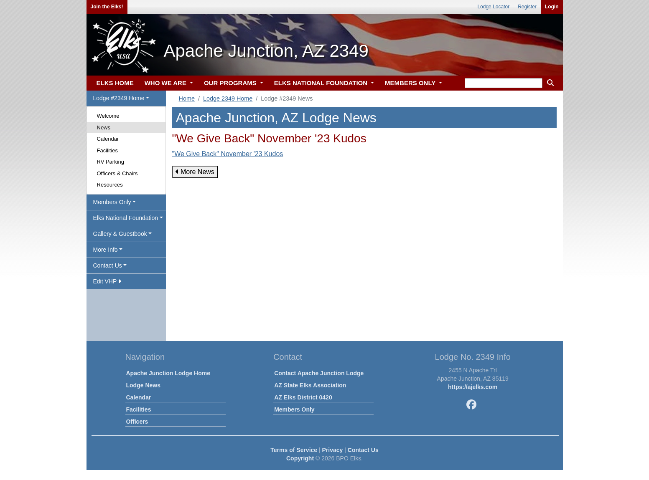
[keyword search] (503, 83)
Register (527, 7)
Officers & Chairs (117, 173)
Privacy (332, 450)
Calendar (108, 139)
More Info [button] (105, 249)
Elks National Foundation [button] (125, 218)
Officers (137, 421)
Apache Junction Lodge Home (168, 373)
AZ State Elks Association (310, 385)
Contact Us (363, 450)
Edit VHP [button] (107, 281)
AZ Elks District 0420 (303, 397)
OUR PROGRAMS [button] (231, 82)
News (104, 127)
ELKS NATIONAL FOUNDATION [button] (321, 82)
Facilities (107, 150)
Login (552, 7)
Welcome (108, 116)
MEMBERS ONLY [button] (411, 82)
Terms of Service (293, 450)
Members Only (294, 409)
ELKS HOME (115, 82)
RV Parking (111, 162)
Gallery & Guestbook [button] (120, 233)
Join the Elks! (107, 7)
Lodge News (143, 385)
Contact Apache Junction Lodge (319, 373)
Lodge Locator (493, 7)
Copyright (300, 458)
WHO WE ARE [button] (166, 82)
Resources (110, 185)
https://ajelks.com (472, 387)
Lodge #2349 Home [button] (119, 98)
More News (195, 171)
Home (187, 98)
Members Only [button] (112, 202)
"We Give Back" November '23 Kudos (227, 153)
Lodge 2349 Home (227, 98)
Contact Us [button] (107, 265)
